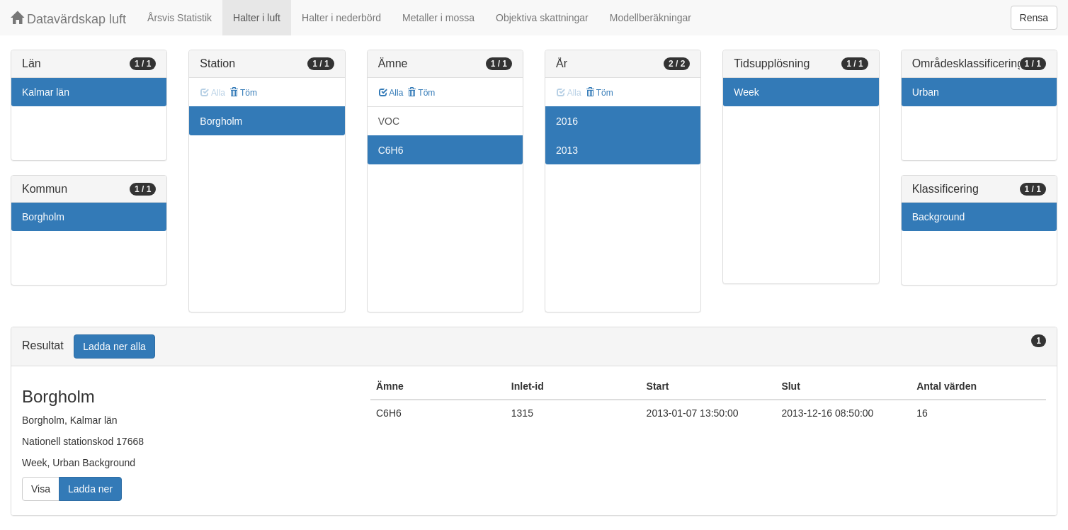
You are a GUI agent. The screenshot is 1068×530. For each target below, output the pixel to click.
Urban (925, 92)
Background (938, 216)
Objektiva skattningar (542, 17)
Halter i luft (256, 17)
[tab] (534, 346)
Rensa (1034, 17)
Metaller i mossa (438, 17)
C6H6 (391, 150)
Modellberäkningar (650, 17)
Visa (40, 489)
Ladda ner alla (114, 346)
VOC (388, 121)
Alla (391, 93)
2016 (567, 121)
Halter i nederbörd (341, 17)
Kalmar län (45, 92)
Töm (243, 93)
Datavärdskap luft (68, 18)
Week (746, 92)
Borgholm (43, 216)
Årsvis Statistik (179, 17)
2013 (567, 150)
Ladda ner (90, 489)
